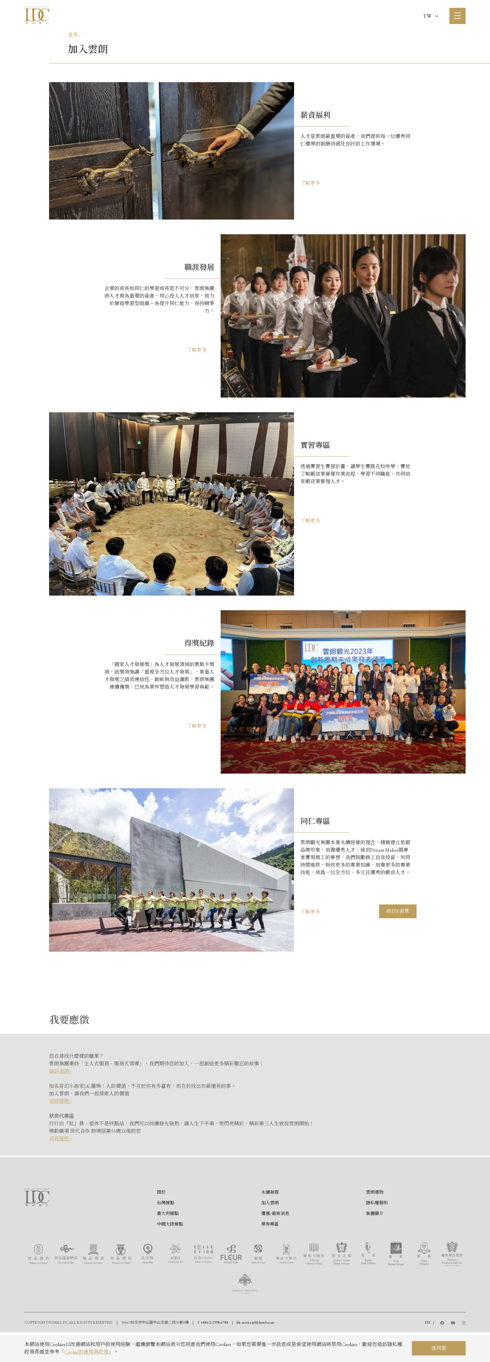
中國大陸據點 (170, 1252)
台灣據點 (165, 1231)
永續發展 (270, 1220)
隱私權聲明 (377, 1231)
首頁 (73, 35)
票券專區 (270, 1252)
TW (430, 16)
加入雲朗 (270, 1231)
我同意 (438, 1348)
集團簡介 (374, 1242)
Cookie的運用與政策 (86, 1352)
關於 (161, 1220)
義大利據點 (168, 1242)
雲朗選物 (374, 1220)
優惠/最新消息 (275, 1242)
